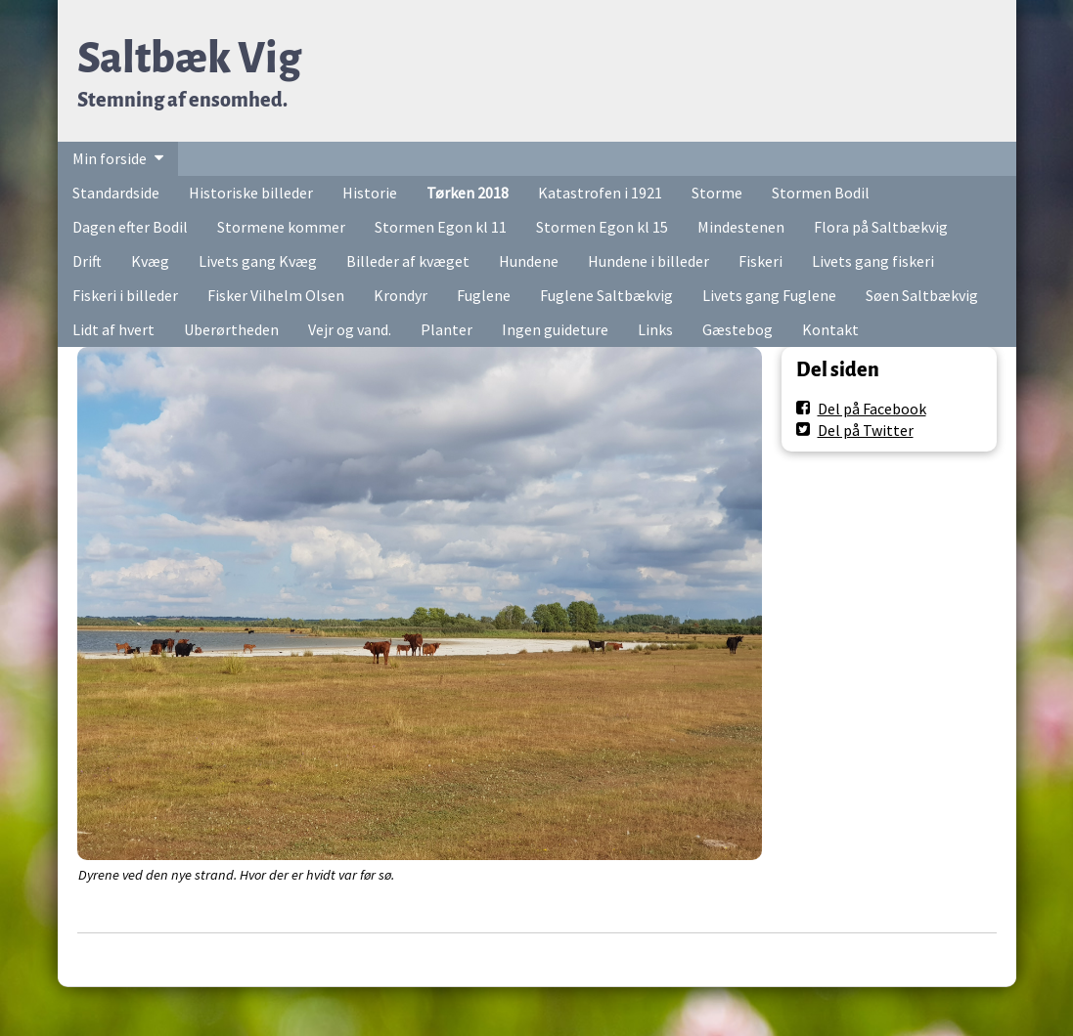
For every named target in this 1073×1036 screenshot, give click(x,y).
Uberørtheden (231, 329)
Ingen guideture (555, 329)
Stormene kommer (281, 227)
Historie (369, 192)
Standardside (115, 192)
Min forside (109, 158)
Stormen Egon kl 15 (602, 227)
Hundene (529, 261)
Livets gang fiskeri (873, 261)
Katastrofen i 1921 (600, 192)
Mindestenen (740, 227)
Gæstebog (737, 329)
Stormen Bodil (821, 192)
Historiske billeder (251, 192)
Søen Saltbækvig (922, 295)
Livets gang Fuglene (769, 295)
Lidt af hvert (113, 329)
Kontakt (830, 329)
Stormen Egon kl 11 (441, 227)
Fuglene (484, 295)
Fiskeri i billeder (125, 295)
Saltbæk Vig (189, 58)
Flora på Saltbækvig (881, 227)
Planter (446, 329)
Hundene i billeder (648, 261)
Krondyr (400, 295)
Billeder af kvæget (407, 261)
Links (655, 329)
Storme (717, 192)
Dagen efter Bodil (130, 227)
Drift (87, 261)
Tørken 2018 (467, 192)
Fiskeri (760, 261)
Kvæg (150, 261)
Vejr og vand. (349, 329)
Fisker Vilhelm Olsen (275, 295)
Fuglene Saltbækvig (606, 295)
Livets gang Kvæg (258, 261)
